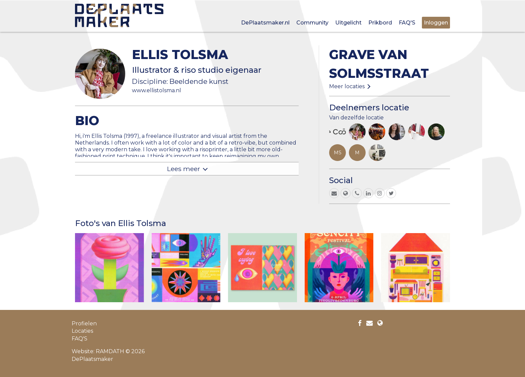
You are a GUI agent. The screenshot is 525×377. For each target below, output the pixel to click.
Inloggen (436, 22)
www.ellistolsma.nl (156, 90)
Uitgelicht (348, 22)
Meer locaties (347, 86)
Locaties (82, 331)
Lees (183, 169)
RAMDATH (110, 351)
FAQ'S (407, 22)
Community (312, 22)
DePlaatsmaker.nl (265, 22)
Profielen (84, 323)
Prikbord (380, 22)
